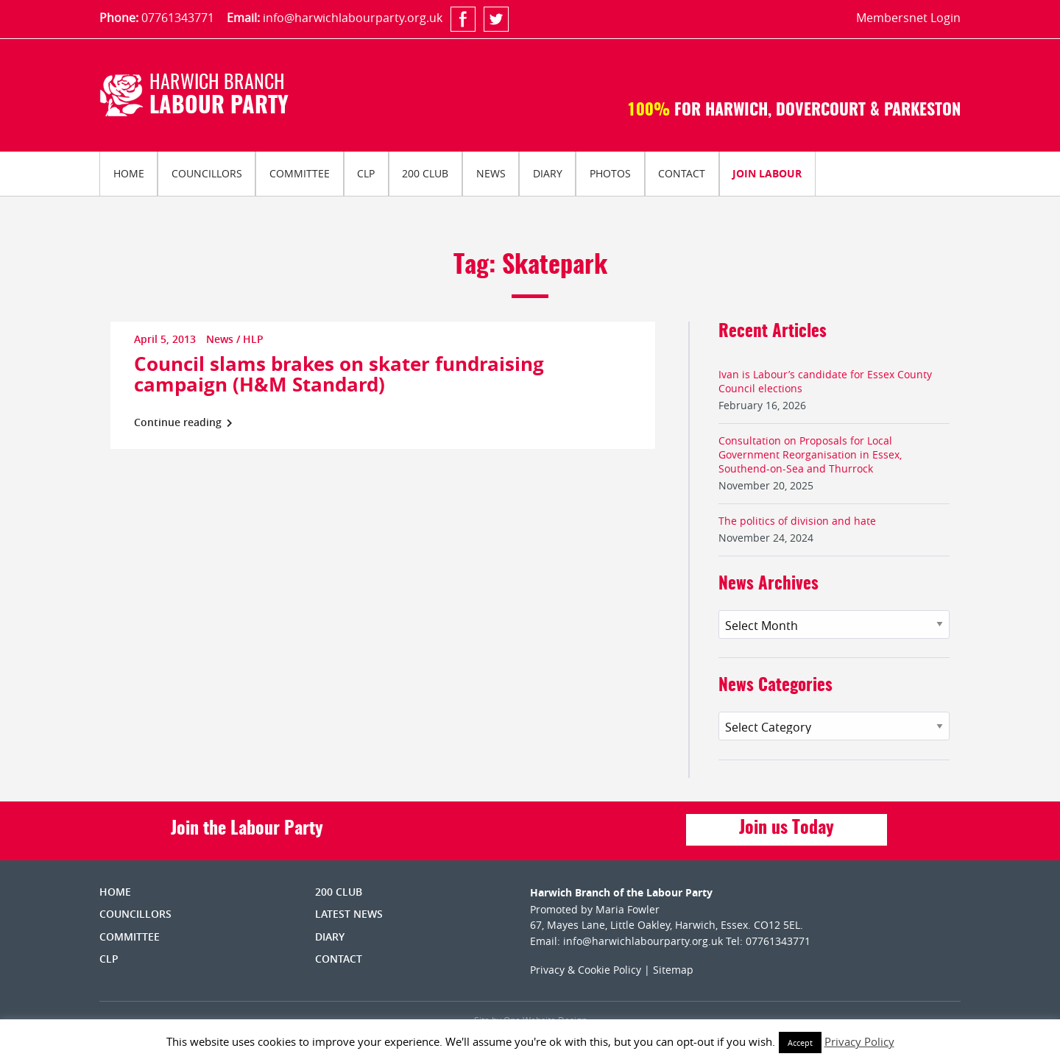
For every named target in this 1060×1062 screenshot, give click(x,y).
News (491, 173)
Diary (547, 173)
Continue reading (183, 422)
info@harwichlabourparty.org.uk (352, 18)
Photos (610, 173)
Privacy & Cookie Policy (585, 970)
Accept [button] (800, 1042)
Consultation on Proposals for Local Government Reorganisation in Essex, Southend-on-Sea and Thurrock (810, 454)
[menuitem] (128, 174)
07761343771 (177, 18)
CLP (366, 173)
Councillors (207, 173)
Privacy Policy (859, 1041)
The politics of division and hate (797, 521)
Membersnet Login (908, 18)
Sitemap (673, 970)
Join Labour (767, 173)
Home (128, 173)
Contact (681, 173)
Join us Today (786, 829)
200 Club (425, 173)
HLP (253, 339)
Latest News (349, 914)
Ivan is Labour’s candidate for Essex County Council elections (825, 381)
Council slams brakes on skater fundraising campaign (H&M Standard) (339, 373)
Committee (299, 173)
